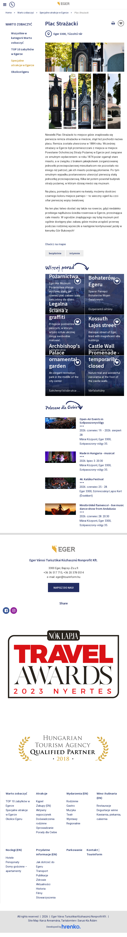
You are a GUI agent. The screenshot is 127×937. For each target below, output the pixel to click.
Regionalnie (73, 828)
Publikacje (42, 880)
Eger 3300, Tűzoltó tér (68, 34)
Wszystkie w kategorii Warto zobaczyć (21, 37)
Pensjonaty (12, 862)
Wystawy (71, 823)
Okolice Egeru (20, 72)
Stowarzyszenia (46, 902)
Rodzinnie (72, 805)
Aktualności (43, 888)
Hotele (10, 857)
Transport (42, 875)
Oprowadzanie (45, 828)
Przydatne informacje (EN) (44, 854)
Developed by (63, 931)
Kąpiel (39, 801)
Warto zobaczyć (25, 12)
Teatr (69, 819)
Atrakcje (42, 793)
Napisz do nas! (64, 587)
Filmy (39, 897)
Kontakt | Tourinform (96, 851)
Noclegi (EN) (16, 849)
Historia (41, 893)
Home (9, 12)
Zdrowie (41, 884)
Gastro (70, 810)
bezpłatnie (55, 253)
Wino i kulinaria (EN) (109, 795)
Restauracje (104, 805)
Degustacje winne (107, 810)
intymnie (74, 253)
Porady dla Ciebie (46, 832)
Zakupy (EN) (43, 805)
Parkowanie (75, 849)
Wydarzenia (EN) (75, 795)
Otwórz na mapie (55, 244)
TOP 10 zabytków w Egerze (22, 51)
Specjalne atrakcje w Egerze (54, 12)
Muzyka (71, 814)
